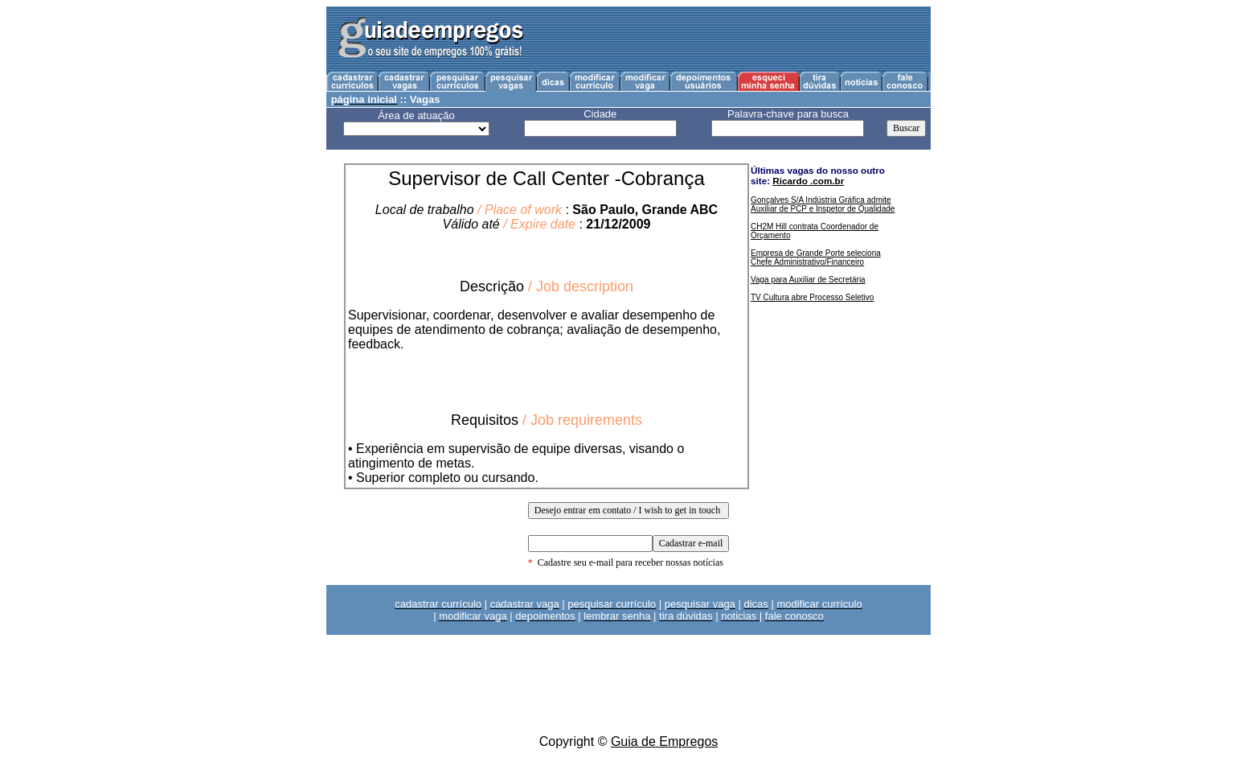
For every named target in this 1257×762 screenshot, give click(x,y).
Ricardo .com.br (808, 180)
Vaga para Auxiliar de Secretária (808, 279)
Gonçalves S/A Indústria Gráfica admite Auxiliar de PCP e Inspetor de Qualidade (823, 204)
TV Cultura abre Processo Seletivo (812, 297)
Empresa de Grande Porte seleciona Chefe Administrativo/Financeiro (816, 257)
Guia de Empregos (664, 741)
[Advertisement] (733, 39)
